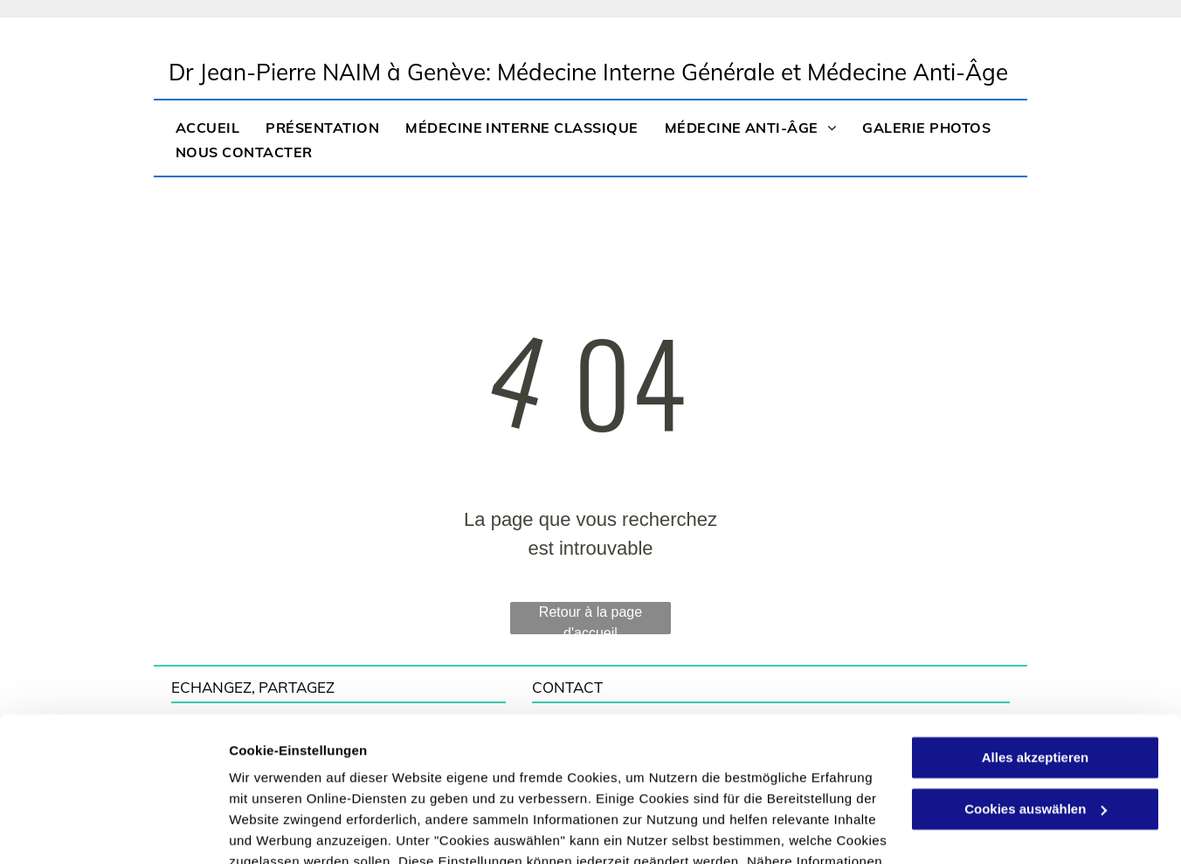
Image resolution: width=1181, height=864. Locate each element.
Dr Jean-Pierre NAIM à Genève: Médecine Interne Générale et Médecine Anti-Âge (588, 72)
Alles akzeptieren (1035, 656)
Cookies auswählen (290, 829)
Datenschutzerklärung (567, 781)
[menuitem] (207, 126)
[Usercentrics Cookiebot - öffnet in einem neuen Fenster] (113, 830)
